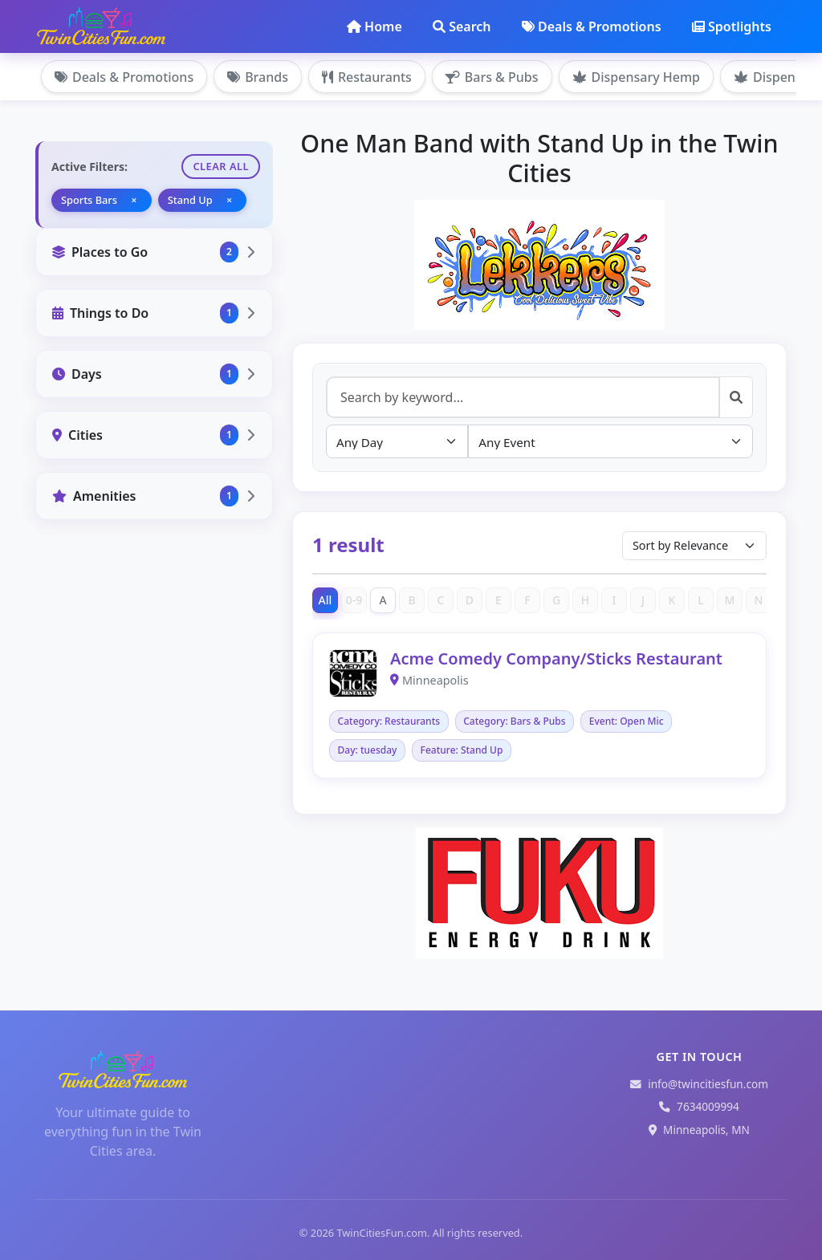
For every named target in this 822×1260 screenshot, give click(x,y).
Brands (257, 77)
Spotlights (731, 26)
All (325, 600)
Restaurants (367, 77)
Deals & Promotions (591, 26)
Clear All (221, 166)
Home (374, 26)
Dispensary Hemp (636, 77)
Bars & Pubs (492, 77)
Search (461, 26)
